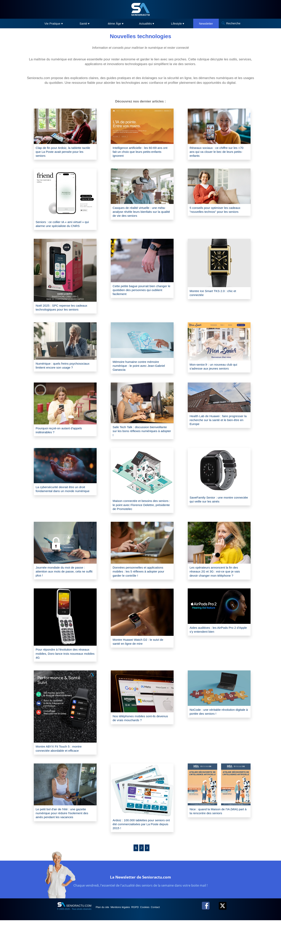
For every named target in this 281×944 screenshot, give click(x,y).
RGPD (146, 930)
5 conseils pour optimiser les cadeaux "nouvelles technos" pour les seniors (219, 214)
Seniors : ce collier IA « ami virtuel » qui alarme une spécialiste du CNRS (64, 226)
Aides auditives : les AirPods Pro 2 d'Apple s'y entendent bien (216, 648)
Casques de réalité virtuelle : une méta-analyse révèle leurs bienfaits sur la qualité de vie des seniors (140, 214)
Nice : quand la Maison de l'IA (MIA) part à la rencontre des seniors (218, 833)
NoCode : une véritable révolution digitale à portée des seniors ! (216, 732)
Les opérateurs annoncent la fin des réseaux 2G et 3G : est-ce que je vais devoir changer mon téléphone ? (219, 589)
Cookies (159, 930)
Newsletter (206, 23)
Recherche (233, 23)
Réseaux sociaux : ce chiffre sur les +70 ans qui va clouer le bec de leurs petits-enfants (218, 152)
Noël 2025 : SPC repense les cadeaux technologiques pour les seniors (61, 313)
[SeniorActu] (140, 9)
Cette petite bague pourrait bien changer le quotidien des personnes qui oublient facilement (141, 294)
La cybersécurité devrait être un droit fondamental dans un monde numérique (64, 506)
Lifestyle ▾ (177, 23)
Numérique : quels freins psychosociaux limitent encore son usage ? (63, 377)
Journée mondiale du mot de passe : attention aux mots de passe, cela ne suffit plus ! (64, 589)
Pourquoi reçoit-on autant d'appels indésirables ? (63, 444)
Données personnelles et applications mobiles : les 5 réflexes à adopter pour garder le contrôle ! (142, 589)
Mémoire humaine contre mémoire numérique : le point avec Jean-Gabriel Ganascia (140, 375)
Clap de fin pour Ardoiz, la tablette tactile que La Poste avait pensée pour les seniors (62, 152)
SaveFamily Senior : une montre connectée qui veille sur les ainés (216, 515)
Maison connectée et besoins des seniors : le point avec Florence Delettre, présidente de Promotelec (140, 520)
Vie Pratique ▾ (53, 23)
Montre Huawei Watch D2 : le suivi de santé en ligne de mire (142, 661)
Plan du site (105, 930)
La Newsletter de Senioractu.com (140, 900)
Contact (173, 930)
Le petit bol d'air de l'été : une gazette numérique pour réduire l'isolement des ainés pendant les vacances (65, 836)
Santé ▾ (85, 23)
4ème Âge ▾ (116, 23)
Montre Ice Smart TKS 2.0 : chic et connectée (217, 297)
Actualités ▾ (146, 23)
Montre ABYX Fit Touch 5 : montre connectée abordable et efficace (62, 769)
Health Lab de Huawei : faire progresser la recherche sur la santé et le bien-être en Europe (218, 433)
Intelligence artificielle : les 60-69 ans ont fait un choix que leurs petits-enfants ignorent (141, 152)
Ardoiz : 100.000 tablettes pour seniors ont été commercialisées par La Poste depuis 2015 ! (141, 847)
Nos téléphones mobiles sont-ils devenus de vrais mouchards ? (138, 739)
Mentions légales (127, 930)
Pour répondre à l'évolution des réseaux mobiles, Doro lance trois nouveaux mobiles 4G (62, 673)
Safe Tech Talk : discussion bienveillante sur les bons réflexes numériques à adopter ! (139, 445)
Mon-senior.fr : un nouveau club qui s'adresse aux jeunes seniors (217, 376)
